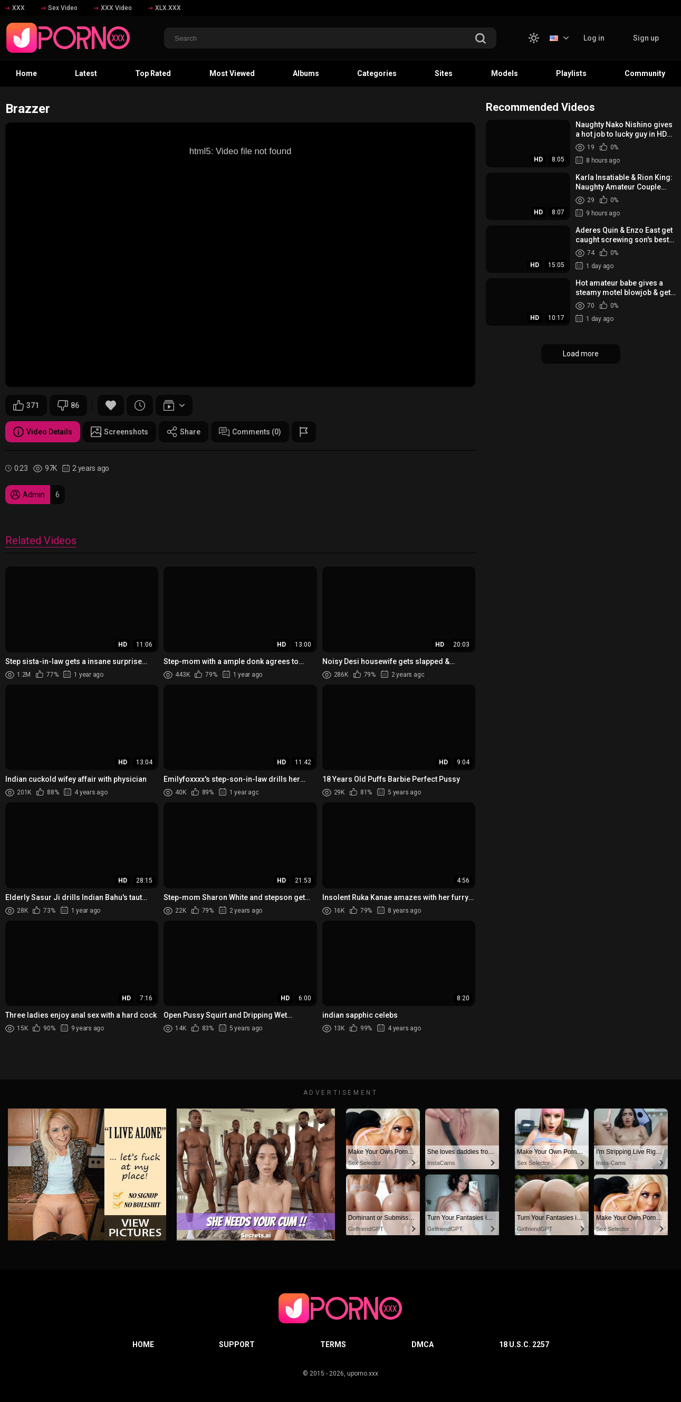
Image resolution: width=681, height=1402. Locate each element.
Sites (444, 73)
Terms (333, 1344)
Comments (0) (250, 432)
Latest (86, 73)
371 (26, 405)
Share (183, 432)
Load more (581, 353)
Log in (594, 38)
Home (26, 73)
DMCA (422, 1344)
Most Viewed (232, 73)
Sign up (646, 38)
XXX (15, 8)
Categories (377, 73)
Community (645, 73)
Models (504, 73)
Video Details (42, 432)
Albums (306, 73)
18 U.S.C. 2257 (524, 1344)
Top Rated (153, 73)
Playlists (571, 73)
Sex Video (59, 8)
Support (237, 1344)
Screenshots (119, 432)
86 (68, 405)
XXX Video (113, 8)
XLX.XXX (164, 8)
